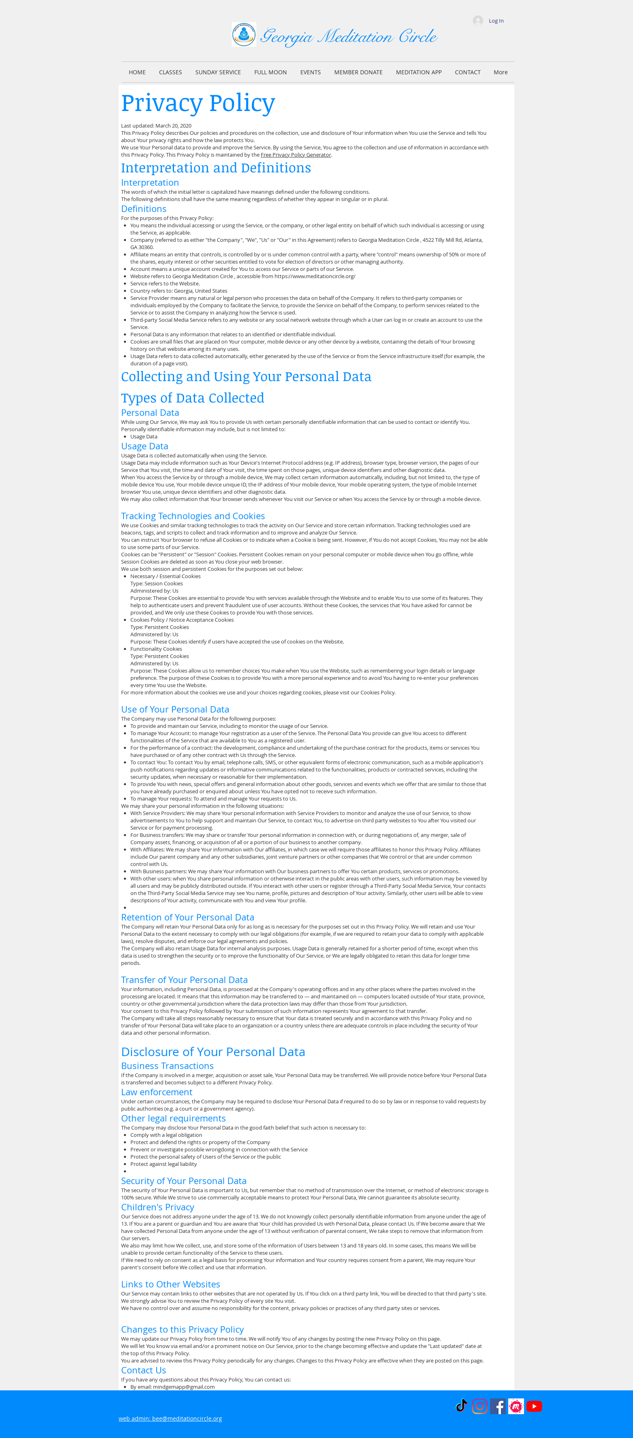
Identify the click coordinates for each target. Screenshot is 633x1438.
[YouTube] (534, 1406)
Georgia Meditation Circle (348, 36)
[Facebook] (498, 1406)
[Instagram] (480, 1406)
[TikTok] (462, 1406)
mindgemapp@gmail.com (184, 1386)
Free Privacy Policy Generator (296, 154)
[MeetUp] (516, 1406)
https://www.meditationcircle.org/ (315, 276)
